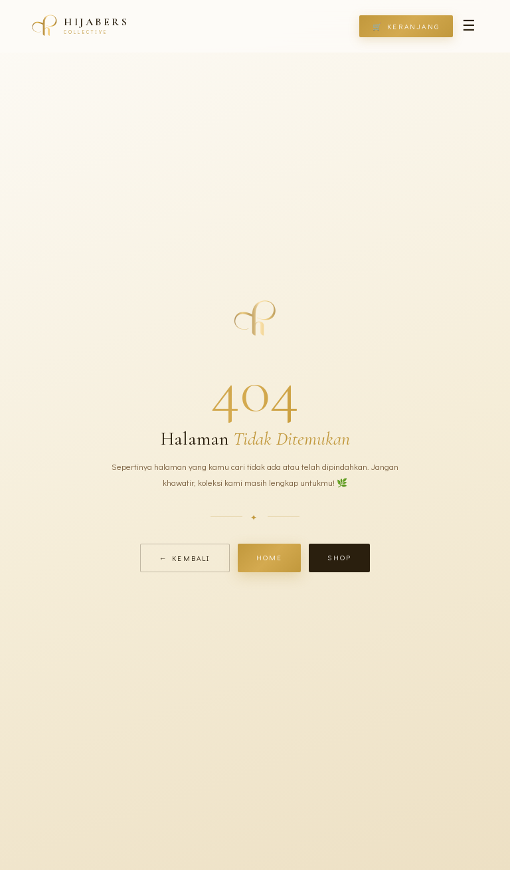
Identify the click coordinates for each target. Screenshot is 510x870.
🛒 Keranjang (406, 26)
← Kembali (185, 558)
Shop (339, 557)
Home (269, 557)
